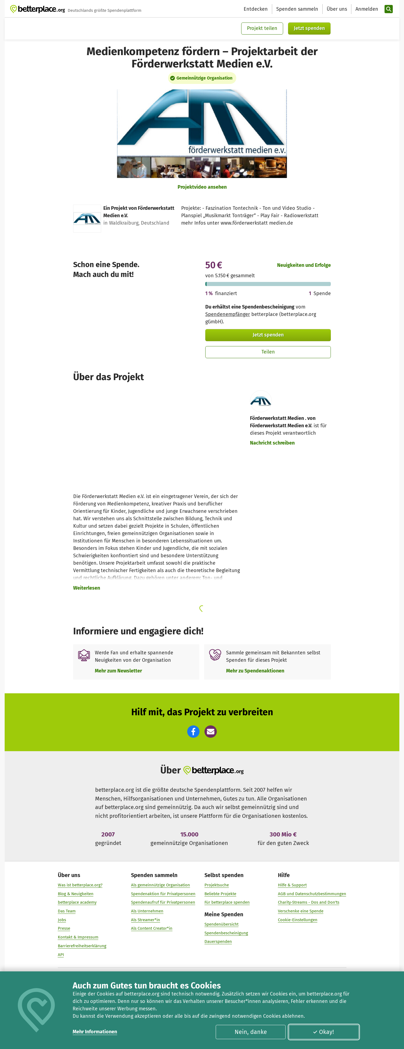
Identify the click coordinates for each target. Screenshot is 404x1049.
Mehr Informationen (95, 1032)
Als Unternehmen (147, 911)
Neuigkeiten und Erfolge (304, 265)
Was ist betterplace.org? (80, 885)
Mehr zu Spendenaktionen (255, 671)
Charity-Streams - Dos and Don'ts (308, 902)
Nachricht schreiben (272, 443)
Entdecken (256, 9)
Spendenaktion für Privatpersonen (163, 893)
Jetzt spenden (309, 28)
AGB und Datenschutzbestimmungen (312, 893)
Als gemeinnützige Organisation (160, 885)
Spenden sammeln (297, 9)
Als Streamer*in (145, 919)
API (61, 954)
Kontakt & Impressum (78, 937)
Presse (64, 928)
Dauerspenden (218, 941)
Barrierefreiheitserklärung (82, 945)
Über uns (337, 9)
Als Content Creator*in (151, 928)
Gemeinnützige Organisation (204, 78)
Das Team (67, 911)
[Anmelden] (366, 9)
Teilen (268, 352)
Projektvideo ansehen (202, 187)
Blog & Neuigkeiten (75, 893)
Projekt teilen (262, 28)
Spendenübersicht (221, 924)
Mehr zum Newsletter (118, 671)
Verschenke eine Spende (300, 911)
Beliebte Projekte (220, 893)
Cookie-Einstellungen (297, 919)
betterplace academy (77, 902)
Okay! (323, 1032)
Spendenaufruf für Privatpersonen (163, 902)
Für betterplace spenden (227, 902)
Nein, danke (251, 1032)
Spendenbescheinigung (226, 933)
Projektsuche (216, 885)
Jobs (62, 919)
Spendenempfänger (227, 314)
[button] (193, 731)
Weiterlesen (86, 588)
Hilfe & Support (292, 885)
